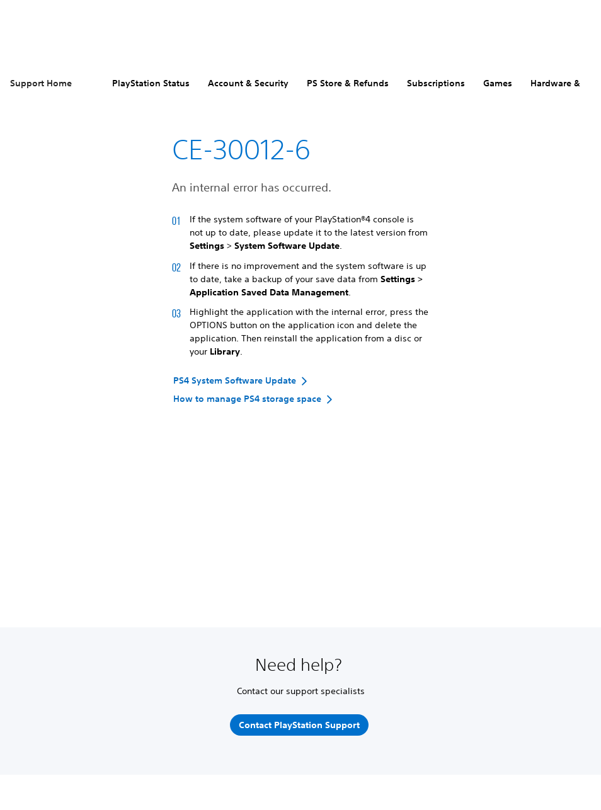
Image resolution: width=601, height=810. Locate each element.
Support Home (41, 83)
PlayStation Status (151, 83)
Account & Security (248, 83)
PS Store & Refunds (348, 83)
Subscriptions (436, 83)
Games (497, 83)
